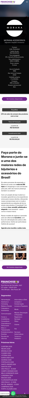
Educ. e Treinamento (5, 329)
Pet (15, 329)
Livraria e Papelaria (21, 306)
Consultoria (5, 321)
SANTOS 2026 (6, 366)
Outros (16, 324)
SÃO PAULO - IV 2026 (8, 382)
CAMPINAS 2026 (7, 387)
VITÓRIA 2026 (6, 355)
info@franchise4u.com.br (9, 292)
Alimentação (5, 299)
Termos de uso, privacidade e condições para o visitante (14, 396)
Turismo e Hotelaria (17, 337)
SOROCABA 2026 (7, 358)
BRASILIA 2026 (6, 351)
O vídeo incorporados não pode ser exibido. (14, 237)
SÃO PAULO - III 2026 (8, 369)
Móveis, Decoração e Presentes (21, 314)
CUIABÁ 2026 (6, 353)
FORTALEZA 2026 (7, 362)
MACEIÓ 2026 (6, 378)
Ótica (16, 321)
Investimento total (14, 133)
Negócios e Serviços (18, 318)
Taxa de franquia (14, 122)
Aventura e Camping (5, 303)
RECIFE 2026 (5, 349)
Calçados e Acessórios (5, 309)
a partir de (14, 126)
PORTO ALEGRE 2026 (9, 389)
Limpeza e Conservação (19, 303)
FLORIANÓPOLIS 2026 (9, 380)
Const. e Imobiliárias (5, 318)
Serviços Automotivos (18, 333)
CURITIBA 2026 (6, 346)
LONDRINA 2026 (7, 375)
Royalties (14, 110)
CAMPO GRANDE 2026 (9, 371)
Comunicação (6, 314)
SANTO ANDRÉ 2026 (8, 364)
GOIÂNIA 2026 (6, 360)
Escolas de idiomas (5, 337)
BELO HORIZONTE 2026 (9, 373)
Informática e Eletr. (20, 299)
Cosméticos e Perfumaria (6, 324)
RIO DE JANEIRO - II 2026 (10, 384)
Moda (16, 309)
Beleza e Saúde (6, 306)
